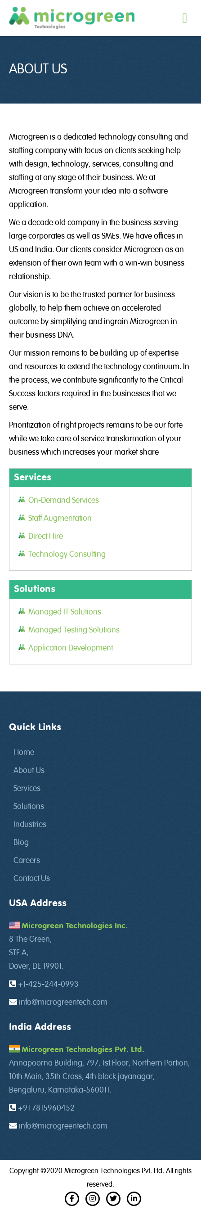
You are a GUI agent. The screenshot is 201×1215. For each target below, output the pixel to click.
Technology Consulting (67, 555)
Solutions (28, 807)
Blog (21, 843)
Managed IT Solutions (64, 612)
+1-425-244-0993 (48, 984)
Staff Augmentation (60, 519)
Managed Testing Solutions (74, 630)
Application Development (70, 648)
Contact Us (31, 879)
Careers (26, 861)
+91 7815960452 (46, 1108)
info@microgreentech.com (63, 1002)
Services (26, 789)
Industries (29, 825)
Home (23, 753)
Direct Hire (45, 537)
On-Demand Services (63, 501)
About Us (29, 771)
